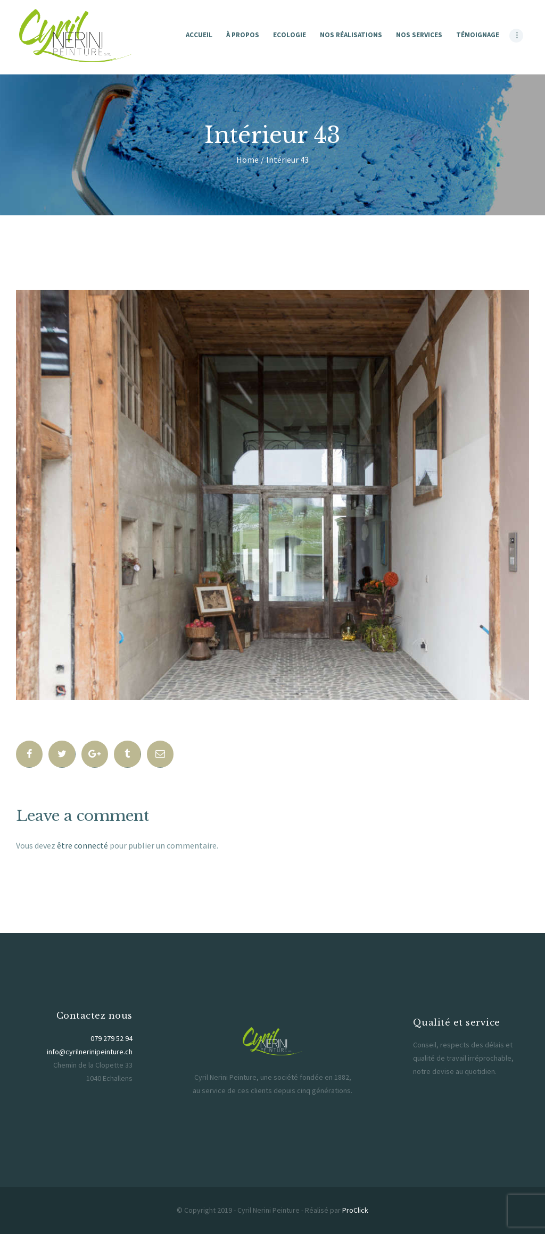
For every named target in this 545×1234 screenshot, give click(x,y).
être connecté (82, 845)
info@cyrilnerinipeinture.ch (90, 1051)
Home (247, 160)
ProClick (355, 1210)
